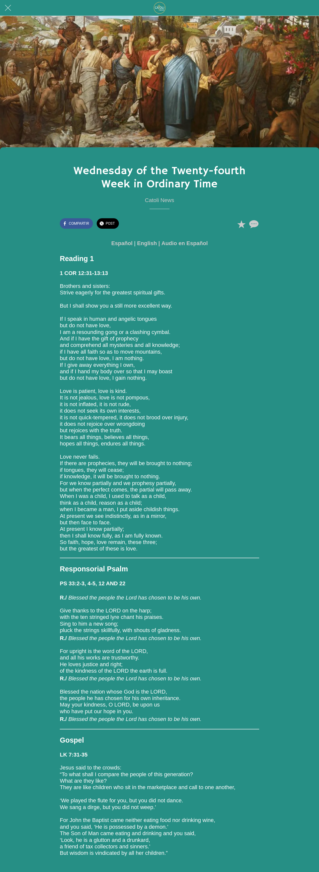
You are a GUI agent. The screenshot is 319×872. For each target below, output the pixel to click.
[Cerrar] (8, 8)
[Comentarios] (253, 224)
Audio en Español (184, 243)
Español (122, 243)
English (147, 243)
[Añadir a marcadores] (241, 224)
